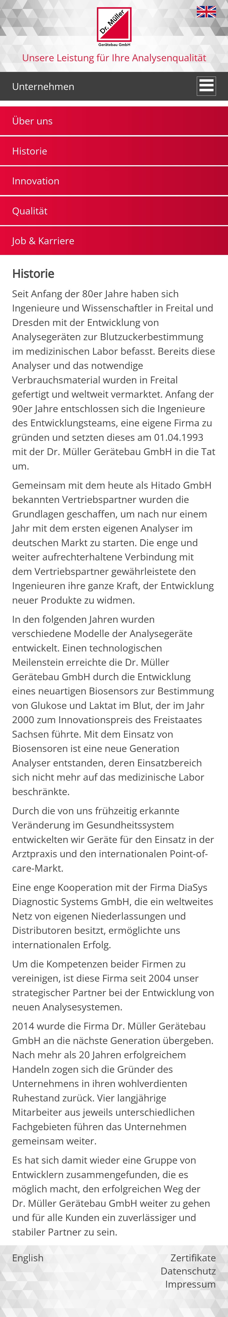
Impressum (190, 1284)
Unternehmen (43, 86)
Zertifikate (193, 1257)
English (206, 12)
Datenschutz (188, 1270)
